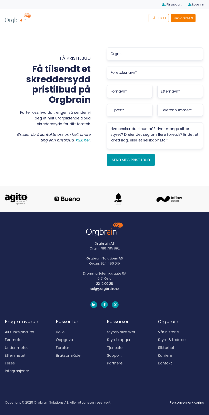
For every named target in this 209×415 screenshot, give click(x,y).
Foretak (63, 347)
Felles (10, 363)
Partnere (114, 363)
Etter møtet (15, 355)
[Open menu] (202, 18)
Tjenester (115, 347)
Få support (172, 4)
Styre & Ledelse (172, 339)
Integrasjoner (17, 370)
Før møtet (14, 339)
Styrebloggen (119, 339)
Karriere (165, 355)
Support (114, 355)
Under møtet (16, 347)
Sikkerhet (166, 347)
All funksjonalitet (19, 331)
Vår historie (168, 331)
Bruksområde (68, 355)
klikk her (83, 140)
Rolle (60, 331)
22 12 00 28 (104, 283)
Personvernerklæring (187, 402)
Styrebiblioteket (121, 331)
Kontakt (165, 363)
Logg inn (196, 4)
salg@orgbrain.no (104, 288)
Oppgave (64, 339)
